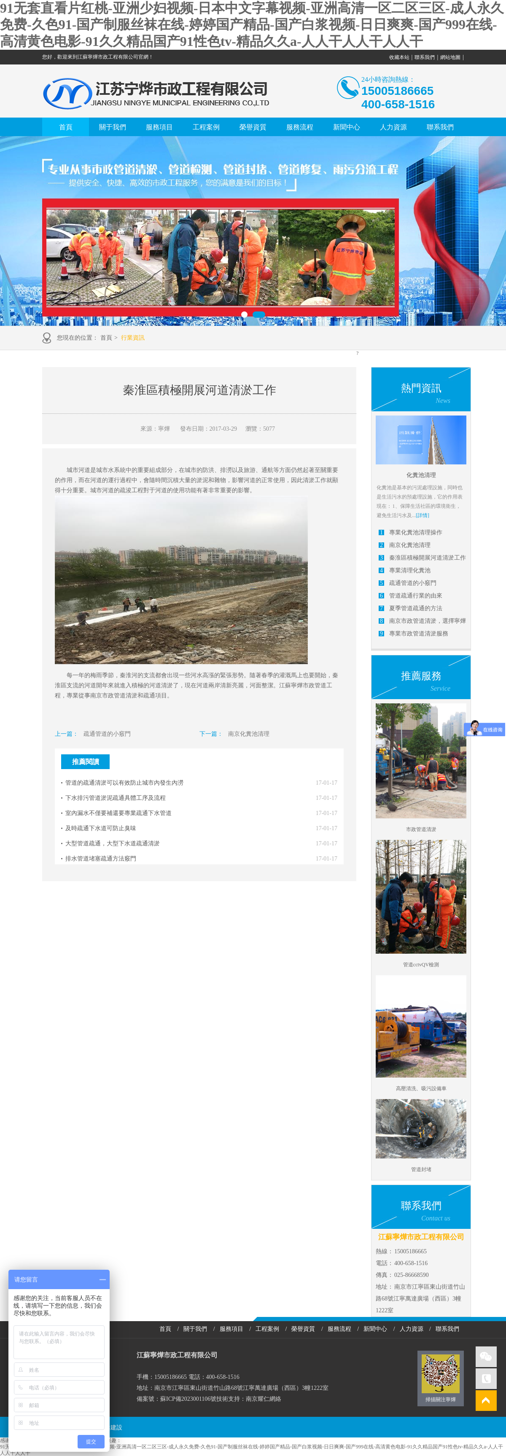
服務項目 (159, 127)
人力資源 (393, 127)
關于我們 (112, 127)
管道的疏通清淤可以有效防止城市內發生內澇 (124, 783)
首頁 (66, 127)
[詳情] (422, 515)
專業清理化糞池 (410, 570)
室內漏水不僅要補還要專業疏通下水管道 (118, 813)
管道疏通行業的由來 (415, 596)
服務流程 (299, 127)
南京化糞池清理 (248, 734)
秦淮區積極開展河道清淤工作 (427, 558)
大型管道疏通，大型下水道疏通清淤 (112, 843)
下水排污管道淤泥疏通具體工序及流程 (115, 798)
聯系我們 (424, 57)
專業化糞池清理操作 (415, 532)
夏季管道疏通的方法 (415, 608)
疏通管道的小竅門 (107, 734)
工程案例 (206, 127)
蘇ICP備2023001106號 (188, 1399)
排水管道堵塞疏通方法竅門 (100, 858)
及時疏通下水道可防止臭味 (100, 828)
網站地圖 (450, 57)
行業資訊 (133, 338)
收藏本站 (399, 57)
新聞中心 (346, 127)
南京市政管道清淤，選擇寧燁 (427, 621)
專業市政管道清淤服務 (418, 633)
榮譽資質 (253, 127)
